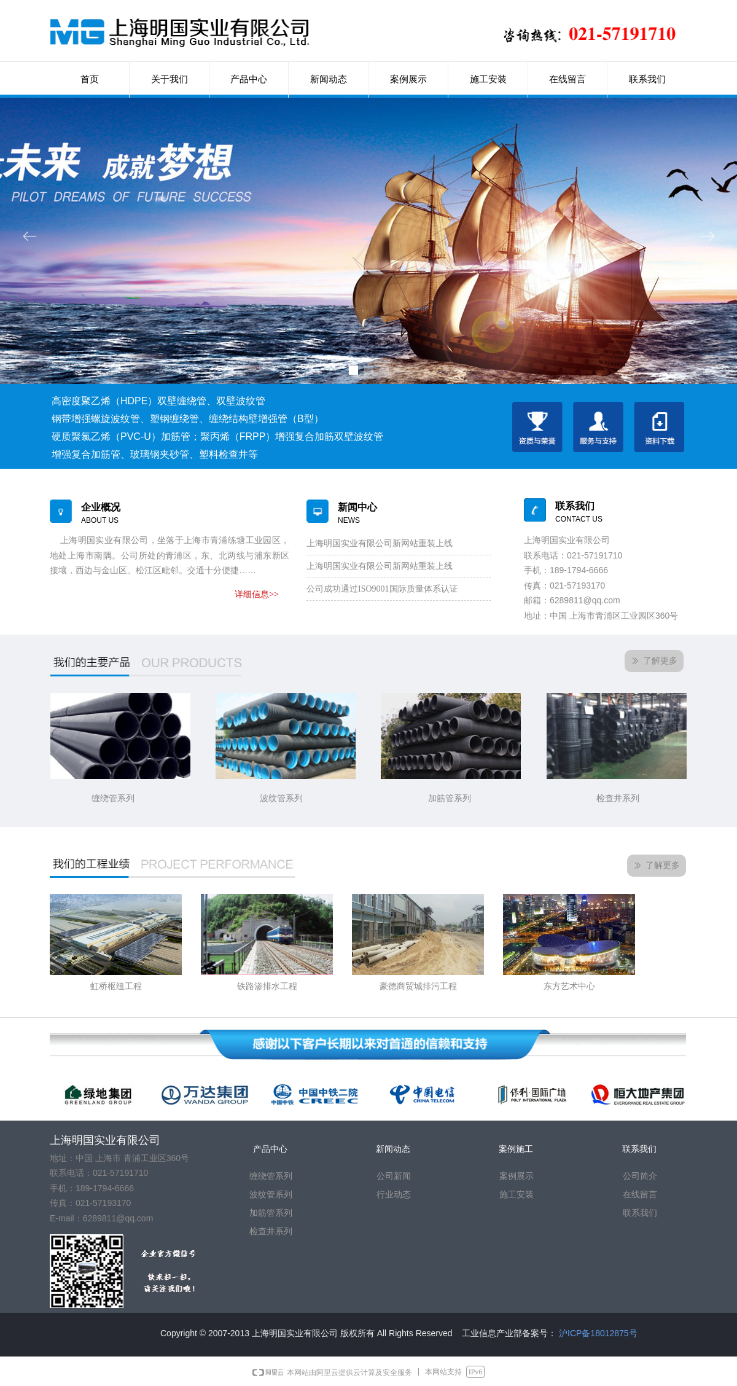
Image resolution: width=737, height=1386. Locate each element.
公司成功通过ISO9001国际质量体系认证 (382, 588)
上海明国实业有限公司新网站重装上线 (379, 543)
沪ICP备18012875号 (598, 1333)
